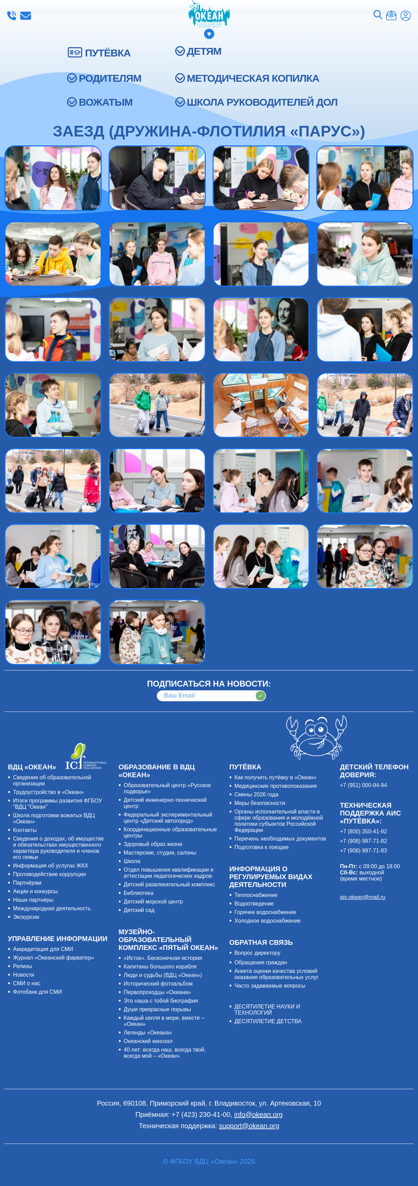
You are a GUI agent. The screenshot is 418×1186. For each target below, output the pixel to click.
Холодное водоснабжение (268, 921)
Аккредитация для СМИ (43, 949)
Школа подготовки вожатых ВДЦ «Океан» (54, 818)
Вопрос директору (258, 953)
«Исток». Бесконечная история (163, 958)
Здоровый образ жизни (153, 844)
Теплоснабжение (256, 895)
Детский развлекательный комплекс (169, 884)
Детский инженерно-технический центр (165, 803)
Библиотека (138, 893)
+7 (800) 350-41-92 (363, 831)
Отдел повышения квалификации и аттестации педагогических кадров (168, 873)
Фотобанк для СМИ (37, 992)
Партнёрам (27, 883)
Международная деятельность (52, 908)
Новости (23, 975)
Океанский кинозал (148, 1041)
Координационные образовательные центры (170, 832)
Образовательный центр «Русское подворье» (167, 788)
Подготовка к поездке (262, 847)
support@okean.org (249, 1126)
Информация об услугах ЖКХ (50, 866)
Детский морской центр (153, 901)
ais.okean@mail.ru (362, 897)
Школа (132, 861)
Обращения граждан (261, 962)
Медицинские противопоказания (276, 786)
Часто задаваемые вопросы (270, 986)
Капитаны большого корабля (160, 966)
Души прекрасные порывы (157, 1009)
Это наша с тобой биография (161, 1001)
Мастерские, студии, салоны (160, 853)
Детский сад (139, 910)
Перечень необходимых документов (280, 839)
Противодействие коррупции (49, 874)
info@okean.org (25, 15)
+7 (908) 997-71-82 (363, 841)
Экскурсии (26, 917)
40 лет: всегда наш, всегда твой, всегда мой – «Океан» (165, 1053)
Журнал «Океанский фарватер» (53, 958)
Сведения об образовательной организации (52, 780)
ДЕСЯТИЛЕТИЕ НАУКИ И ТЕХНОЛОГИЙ (267, 1010)
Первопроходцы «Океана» (157, 992)
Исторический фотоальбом (158, 984)
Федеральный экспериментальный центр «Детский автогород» (168, 818)
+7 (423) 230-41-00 (11, 15)
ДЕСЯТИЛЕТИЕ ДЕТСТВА (268, 1021)
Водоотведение (254, 904)
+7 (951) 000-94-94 (363, 785)
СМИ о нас (26, 983)
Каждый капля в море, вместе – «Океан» (164, 1021)
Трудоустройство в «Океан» (48, 792)
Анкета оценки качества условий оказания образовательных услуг (277, 974)
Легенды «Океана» (148, 1032)
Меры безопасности (260, 803)
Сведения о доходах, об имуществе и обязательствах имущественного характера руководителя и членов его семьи (58, 848)
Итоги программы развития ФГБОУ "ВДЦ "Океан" (57, 804)
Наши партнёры (33, 900)
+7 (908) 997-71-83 (363, 850)
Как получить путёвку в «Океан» (276, 777)
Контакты (25, 830)
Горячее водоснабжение (265, 912)
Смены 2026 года (257, 794)
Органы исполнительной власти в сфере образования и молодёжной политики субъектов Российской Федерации (279, 821)
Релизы (22, 966)
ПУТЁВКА (107, 52)
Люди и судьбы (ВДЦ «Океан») (163, 975)
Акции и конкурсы (35, 891)
